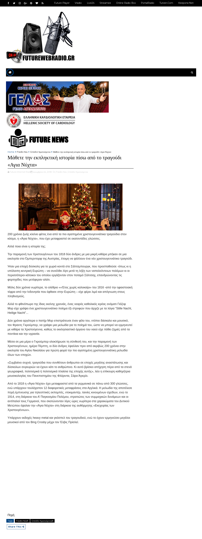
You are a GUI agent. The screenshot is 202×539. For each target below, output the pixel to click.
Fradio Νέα (22, 152)
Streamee (105, 2)
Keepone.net (186, 2)
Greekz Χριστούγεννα (40, 152)
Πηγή (11, 515)
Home (11, 152)
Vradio (78, 2)
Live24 (90, 2)
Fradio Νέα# (22, 520)
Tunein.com (166, 2)
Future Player (62, 2)
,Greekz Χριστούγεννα (77, 172)
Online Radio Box (126, 2)
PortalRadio (147, 2)
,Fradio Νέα (61, 172)
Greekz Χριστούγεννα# (42, 520)
